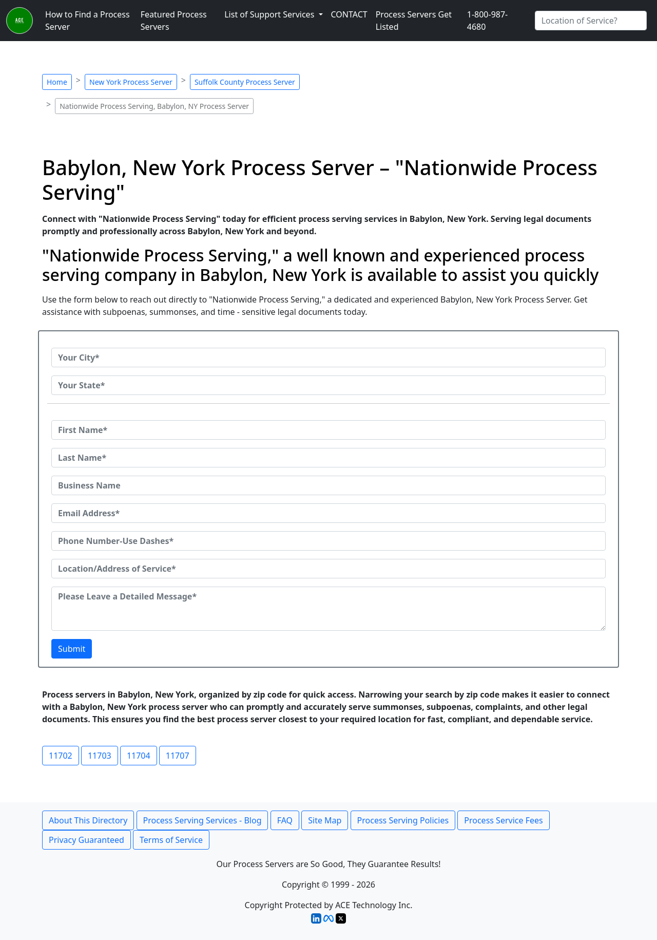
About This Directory (88, 820)
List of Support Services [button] (270, 14)
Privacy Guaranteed (86, 839)
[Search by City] (591, 20)
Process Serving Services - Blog (202, 820)
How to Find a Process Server (87, 20)
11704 (138, 755)
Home (57, 82)
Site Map (324, 820)
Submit (71, 648)
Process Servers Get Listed (414, 20)
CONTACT (349, 14)
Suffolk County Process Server (245, 82)
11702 (60, 755)
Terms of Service (171, 839)
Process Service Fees (503, 820)
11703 (99, 755)
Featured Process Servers (174, 20)
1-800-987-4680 (487, 20)
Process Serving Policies (403, 820)
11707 (177, 755)
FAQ (285, 820)
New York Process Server (130, 82)
